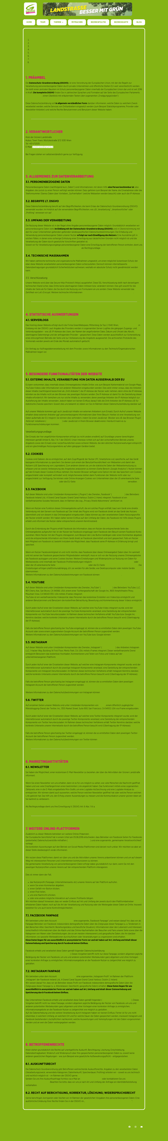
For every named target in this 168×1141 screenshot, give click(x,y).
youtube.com (106, 588)
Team (42, 22)
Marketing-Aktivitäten (40, 56)
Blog (139, 22)
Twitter (102, 705)
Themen (58, 22)
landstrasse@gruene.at (42, 147)
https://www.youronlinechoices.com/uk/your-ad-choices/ (102, 482)
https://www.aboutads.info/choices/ (42, 482)
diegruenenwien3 (65, 921)
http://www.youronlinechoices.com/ (121, 565)
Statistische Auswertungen (42, 50)
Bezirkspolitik (98, 22)
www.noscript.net (54, 421)
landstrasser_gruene (66, 976)
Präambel (34, 40)
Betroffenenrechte (38, 62)
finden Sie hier (125, 96)
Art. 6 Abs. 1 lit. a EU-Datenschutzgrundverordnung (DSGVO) (53, 248)
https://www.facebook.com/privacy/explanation (48, 954)
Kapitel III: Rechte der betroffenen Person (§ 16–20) (108, 1101)
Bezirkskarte (121, 22)
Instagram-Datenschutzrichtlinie (116, 1000)
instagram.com (108, 647)
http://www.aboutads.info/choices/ (72, 565)
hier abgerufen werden (110, 575)
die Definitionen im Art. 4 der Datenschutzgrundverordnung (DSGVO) (84, 213)
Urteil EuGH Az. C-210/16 (79, 840)
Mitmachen (77, 22)
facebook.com (118, 494)
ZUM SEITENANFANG (131, 120)
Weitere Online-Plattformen (42, 59)
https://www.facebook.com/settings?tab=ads (113, 562)
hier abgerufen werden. (122, 635)
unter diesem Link (34, 96)
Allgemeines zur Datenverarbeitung (46, 46)
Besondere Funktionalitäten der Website (48, 53)
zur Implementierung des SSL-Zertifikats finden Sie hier (108, 292)
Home (29, 22)
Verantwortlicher (37, 43)
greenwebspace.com (128, 325)
